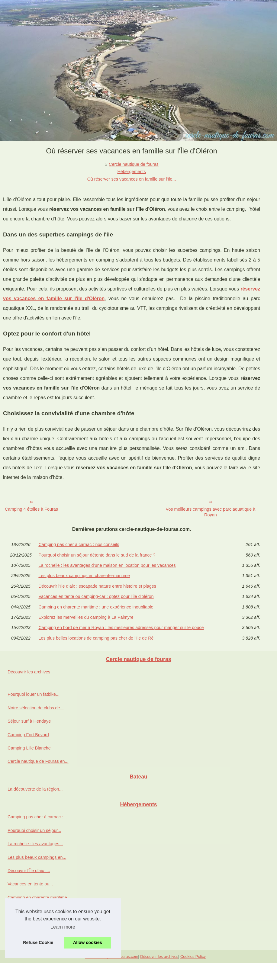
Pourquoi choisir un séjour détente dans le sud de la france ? (96, 555)
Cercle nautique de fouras (134, 164)
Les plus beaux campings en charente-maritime (84, 575)
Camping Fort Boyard (28, 734)
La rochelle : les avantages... (35, 843)
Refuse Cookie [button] (38, 942)
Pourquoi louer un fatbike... (34, 694)
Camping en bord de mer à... (35, 924)
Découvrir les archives (29, 671)
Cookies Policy (193, 956)
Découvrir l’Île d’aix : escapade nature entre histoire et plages (97, 586)
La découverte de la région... (35, 789)
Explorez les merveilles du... (35, 910)
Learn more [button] (62, 926)
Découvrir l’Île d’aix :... (29, 870)
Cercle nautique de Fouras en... (38, 761)
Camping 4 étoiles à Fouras (31, 509)
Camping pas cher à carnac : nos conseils (78, 544)
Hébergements (131, 171)
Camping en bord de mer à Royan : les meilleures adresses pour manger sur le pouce (121, 627)
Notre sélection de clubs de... (36, 707)
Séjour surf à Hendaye (29, 721)
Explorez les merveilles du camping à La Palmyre (85, 617)
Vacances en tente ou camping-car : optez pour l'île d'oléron (95, 596)
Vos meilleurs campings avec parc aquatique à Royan (211, 512)
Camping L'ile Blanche (29, 748)
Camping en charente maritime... (39, 897)
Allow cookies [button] (87, 942)
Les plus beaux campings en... (37, 857)
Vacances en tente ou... (30, 883)
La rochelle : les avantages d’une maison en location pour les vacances (107, 565)
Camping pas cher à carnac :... (37, 816)
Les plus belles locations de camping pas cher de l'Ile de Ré (95, 638)
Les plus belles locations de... (36, 937)
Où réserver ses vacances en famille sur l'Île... (131, 179)
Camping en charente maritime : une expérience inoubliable (95, 607)
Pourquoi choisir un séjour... (34, 830)
